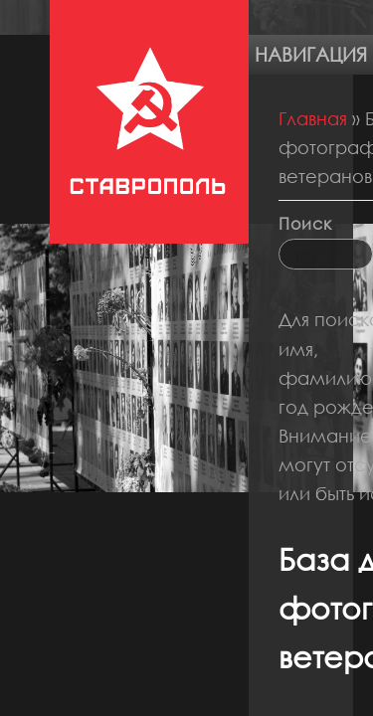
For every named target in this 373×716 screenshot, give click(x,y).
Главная (313, 118)
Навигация (311, 54)
